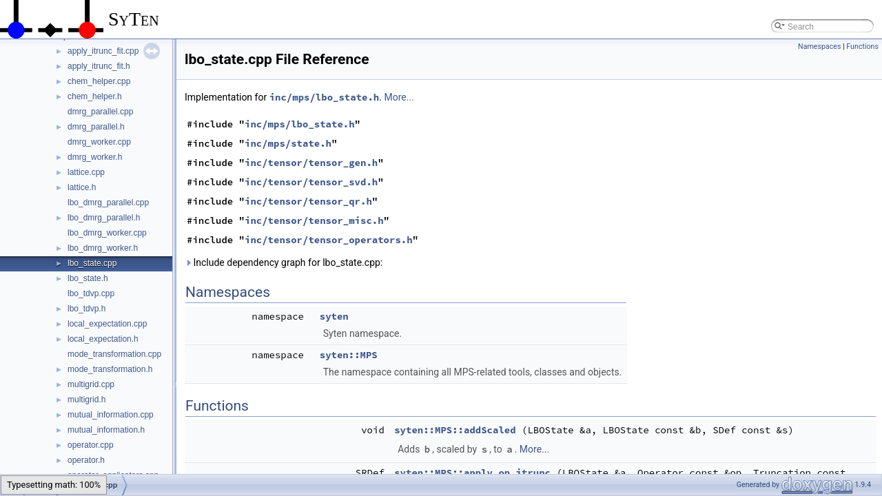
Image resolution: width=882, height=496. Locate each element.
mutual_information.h (106, 430)
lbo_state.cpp (92, 263)
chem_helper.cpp (99, 81)
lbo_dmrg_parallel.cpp (108, 202)
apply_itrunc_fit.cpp (103, 51)
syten (334, 316)
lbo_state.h (88, 278)
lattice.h (82, 187)
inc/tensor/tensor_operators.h (329, 240)
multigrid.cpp (91, 384)
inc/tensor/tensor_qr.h (308, 201)
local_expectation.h (103, 339)
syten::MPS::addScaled (454, 430)
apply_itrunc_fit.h (99, 66)
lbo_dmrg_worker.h (103, 248)
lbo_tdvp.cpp (91, 293)
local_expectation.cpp (107, 324)
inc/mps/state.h (288, 143)
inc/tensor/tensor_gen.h (311, 162)
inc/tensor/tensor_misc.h (314, 220)
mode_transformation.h (110, 369)
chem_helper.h (95, 96)
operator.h (86, 460)
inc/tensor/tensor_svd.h (311, 182)
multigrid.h (86, 399)
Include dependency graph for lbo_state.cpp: (283, 262)
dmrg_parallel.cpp (100, 111)
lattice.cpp (86, 172)
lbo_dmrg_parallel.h (104, 218)
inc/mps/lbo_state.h (324, 97)
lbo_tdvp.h (86, 308)
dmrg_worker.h (95, 157)
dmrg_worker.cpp (99, 142)
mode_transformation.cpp (114, 354)
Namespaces (819, 46)
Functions (862, 46)
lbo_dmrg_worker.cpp (107, 233)
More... (398, 97)
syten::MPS (349, 355)
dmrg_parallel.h (96, 127)
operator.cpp (91, 445)
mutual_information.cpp (111, 415)
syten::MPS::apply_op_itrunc (472, 472)
